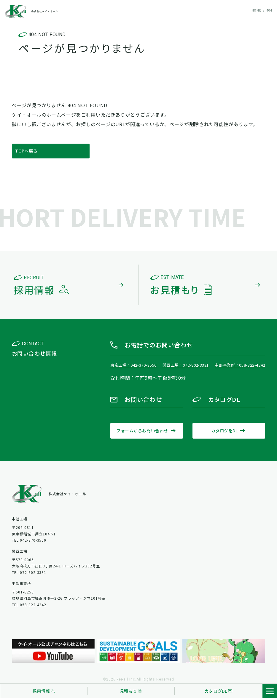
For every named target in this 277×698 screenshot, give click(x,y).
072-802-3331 (196, 365)
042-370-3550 (143, 365)
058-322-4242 (252, 365)
